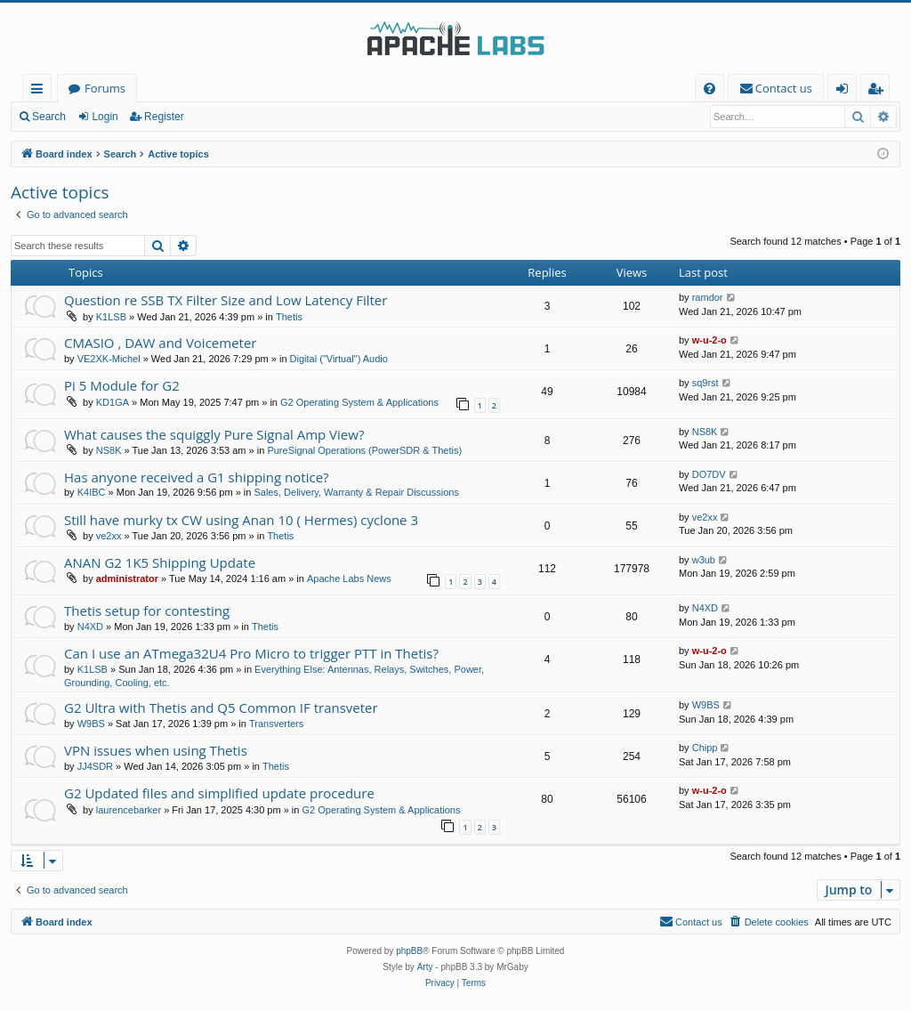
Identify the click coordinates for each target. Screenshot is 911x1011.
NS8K (109, 450)
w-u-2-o (709, 340)
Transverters (276, 723)
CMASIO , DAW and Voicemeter (160, 343)
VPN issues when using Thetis (155, 750)
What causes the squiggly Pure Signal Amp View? (214, 434)
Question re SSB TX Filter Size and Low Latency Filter (225, 300)
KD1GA (112, 402)
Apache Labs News (349, 578)
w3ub (703, 559)
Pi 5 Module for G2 (122, 385)
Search (49, 116)
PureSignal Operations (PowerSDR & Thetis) (364, 450)
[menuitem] (709, 88)
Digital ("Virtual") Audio (339, 358)
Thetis (289, 316)
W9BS (91, 723)
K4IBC (91, 492)
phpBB (409, 951)
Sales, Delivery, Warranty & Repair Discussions (356, 492)
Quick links (40, 91)
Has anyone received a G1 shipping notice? (196, 477)
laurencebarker (128, 810)
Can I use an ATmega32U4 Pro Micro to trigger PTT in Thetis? (251, 653)
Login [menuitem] (845, 91)
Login (104, 116)
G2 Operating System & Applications (359, 402)
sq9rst (705, 382)
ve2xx (109, 535)
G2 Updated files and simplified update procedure (219, 793)
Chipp (705, 747)
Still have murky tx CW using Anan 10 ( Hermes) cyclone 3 (241, 520)
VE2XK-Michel (109, 358)
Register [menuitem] (879, 91)
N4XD (90, 626)
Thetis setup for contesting (147, 610)
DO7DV (709, 474)
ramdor (707, 297)
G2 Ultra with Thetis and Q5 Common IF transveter (221, 707)
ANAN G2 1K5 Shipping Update (159, 562)
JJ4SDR (95, 766)
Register (164, 116)
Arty (425, 967)
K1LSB (111, 316)
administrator (127, 578)
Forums (105, 88)
